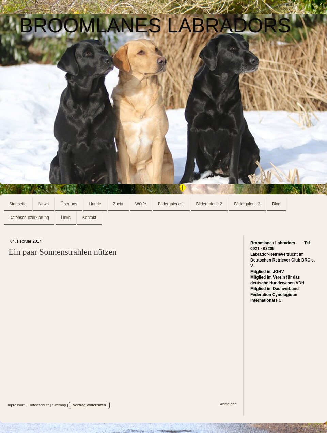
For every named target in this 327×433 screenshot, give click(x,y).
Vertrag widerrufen (89, 405)
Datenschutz (38, 405)
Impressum (16, 405)
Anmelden (228, 404)
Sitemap (59, 405)
